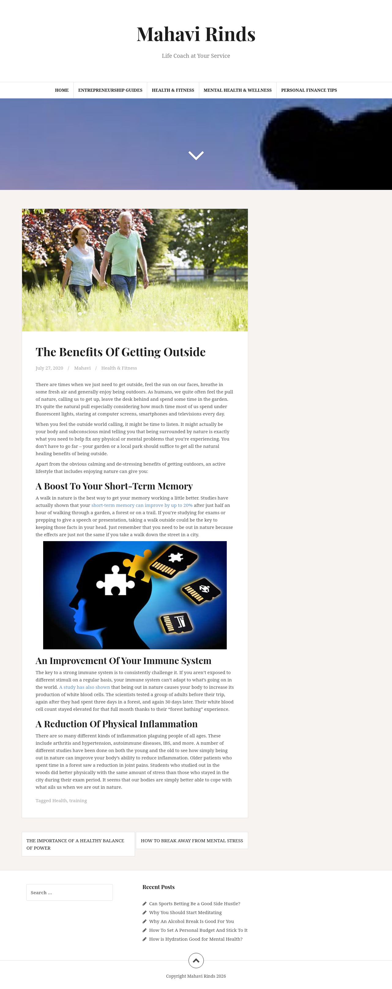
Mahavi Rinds (196, 33)
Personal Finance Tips (309, 90)
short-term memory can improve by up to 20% (142, 505)
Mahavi (82, 368)
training (78, 800)
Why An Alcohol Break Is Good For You (191, 921)
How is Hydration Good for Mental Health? (195, 939)
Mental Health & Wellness (238, 90)
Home (62, 90)
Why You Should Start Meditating (185, 912)
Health (59, 800)
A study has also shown (84, 687)
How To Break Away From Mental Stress (192, 840)
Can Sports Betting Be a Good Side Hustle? (194, 903)
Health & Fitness (173, 90)
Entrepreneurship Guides (110, 90)
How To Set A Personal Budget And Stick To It (198, 930)
